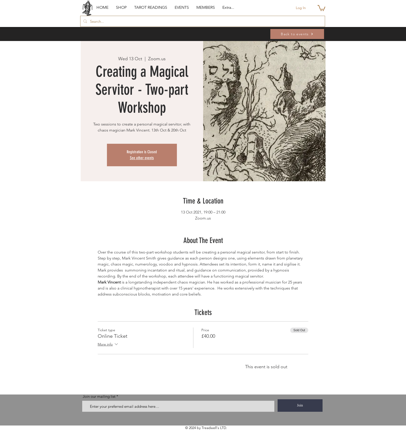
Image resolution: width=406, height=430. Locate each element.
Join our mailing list (99, 396)
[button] (121, 7)
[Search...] (202, 21)
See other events (142, 158)
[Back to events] (297, 34)
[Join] (300, 405)
